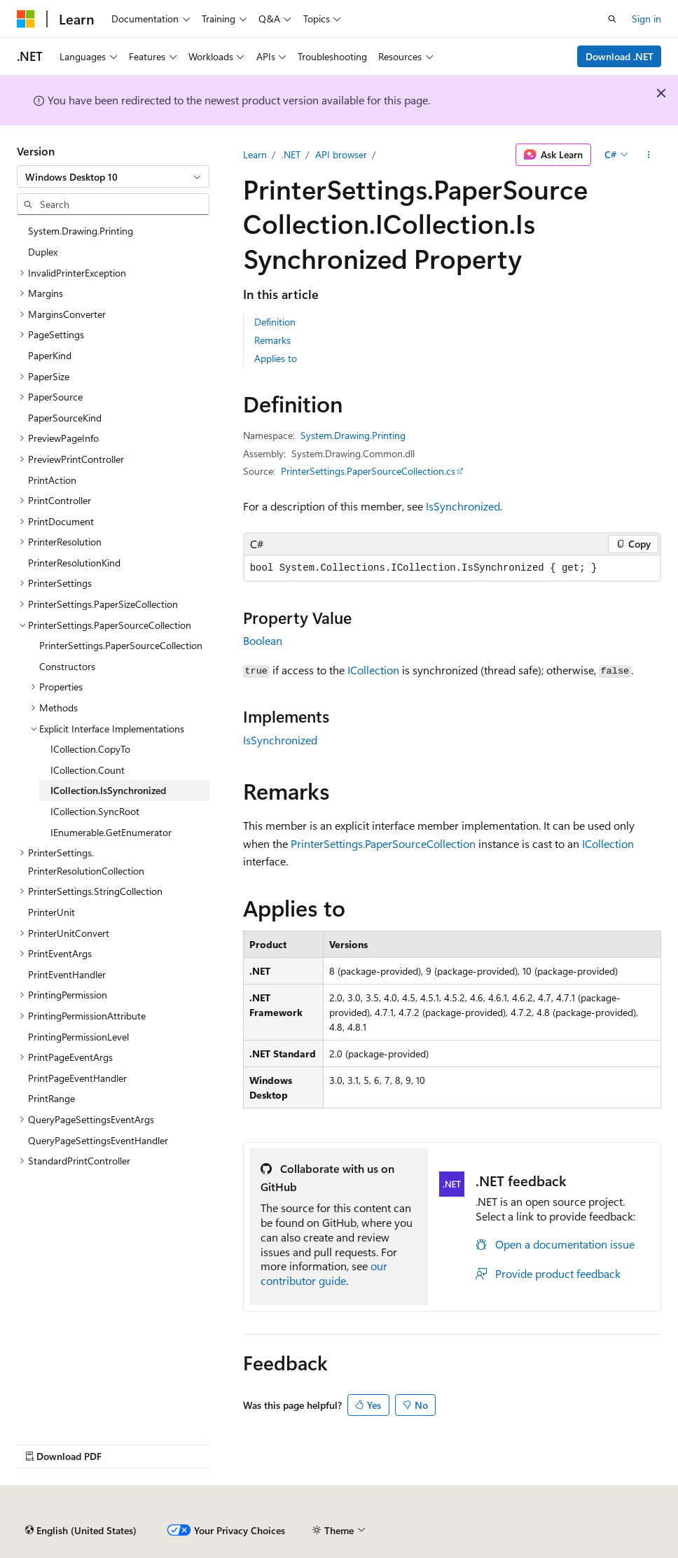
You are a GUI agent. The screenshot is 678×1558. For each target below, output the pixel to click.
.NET (291, 154)
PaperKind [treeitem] (49, 355)
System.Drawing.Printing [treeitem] (80, 230)
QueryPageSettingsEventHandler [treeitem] (98, 1140)
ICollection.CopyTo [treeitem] (90, 749)
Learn (255, 154)
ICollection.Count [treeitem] (87, 770)
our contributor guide (324, 1273)
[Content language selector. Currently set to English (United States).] (81, 1530)
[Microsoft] (26, 19)
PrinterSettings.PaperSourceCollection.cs (368, 471)
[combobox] (113, 176)
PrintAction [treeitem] (52, 480)
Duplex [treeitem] (42, 251)
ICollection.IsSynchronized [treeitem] (108, 790)
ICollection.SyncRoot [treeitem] (94, 811)
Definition (275, 321)
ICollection (373, 669)
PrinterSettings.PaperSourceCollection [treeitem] (120, 645)
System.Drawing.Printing (353, 435)
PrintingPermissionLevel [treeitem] (78, 1036)
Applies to (275, 358)
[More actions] (649, 155)
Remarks (272, 340)
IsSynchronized (463, 506)
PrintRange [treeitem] (51, 1098)
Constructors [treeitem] (67, 666)
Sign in (646, 18)
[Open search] (612, 19)
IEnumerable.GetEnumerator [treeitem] (111, 832)
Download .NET (619, 56)
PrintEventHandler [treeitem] (67, 974)
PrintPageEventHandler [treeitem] (77, 1078)
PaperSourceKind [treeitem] (65, 417)
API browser (341, 154)
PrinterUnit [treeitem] (51, 912)
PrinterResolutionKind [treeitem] (74, 562)
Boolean (262, 640)
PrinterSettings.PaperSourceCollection (383, 843)
